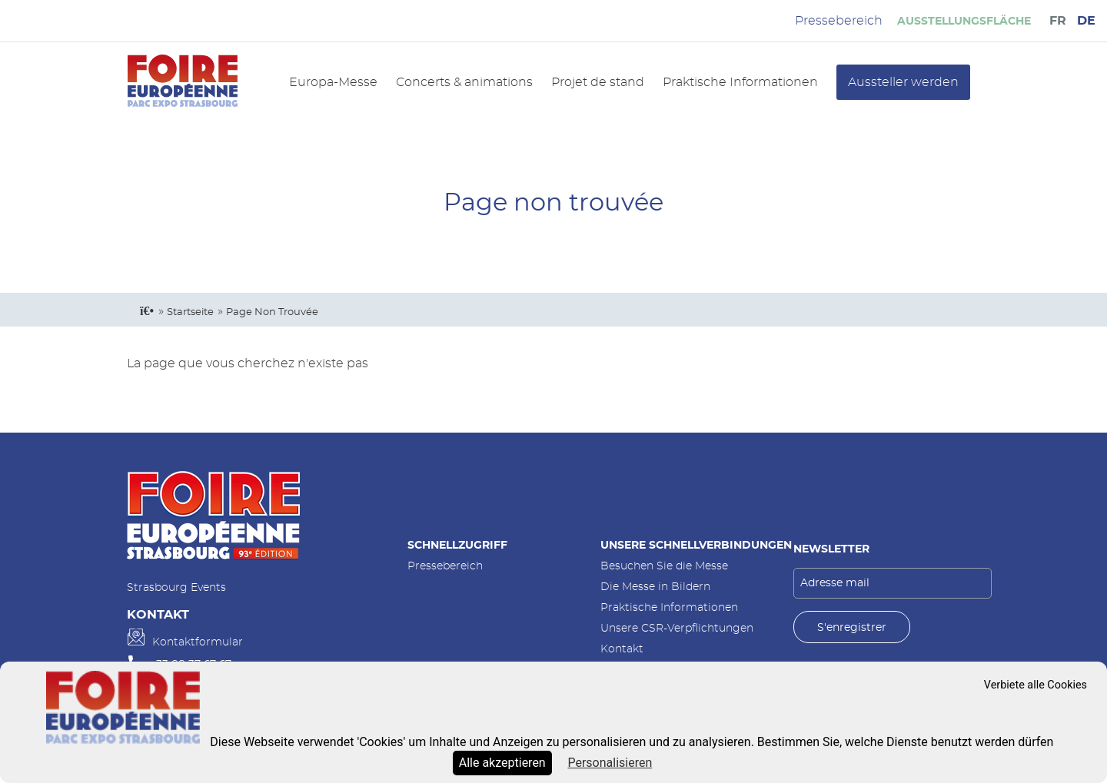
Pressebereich (445, 566)
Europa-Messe (333, 82)
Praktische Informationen (740, 82)
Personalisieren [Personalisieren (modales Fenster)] (609, 762)
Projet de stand (597, 82)
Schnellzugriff (457, 545)
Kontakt (621, 649)
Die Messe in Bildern (655, 586)
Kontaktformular (197, 642)
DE (1086, 21)
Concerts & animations (464, 82)
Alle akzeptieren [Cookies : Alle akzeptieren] (502, 762)
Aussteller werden (903, 82)
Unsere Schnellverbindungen (696, 545)
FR (1057, 21)
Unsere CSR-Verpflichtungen (676, 628)
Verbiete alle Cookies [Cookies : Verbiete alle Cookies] (1035, 685)
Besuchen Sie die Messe (664, 566)
